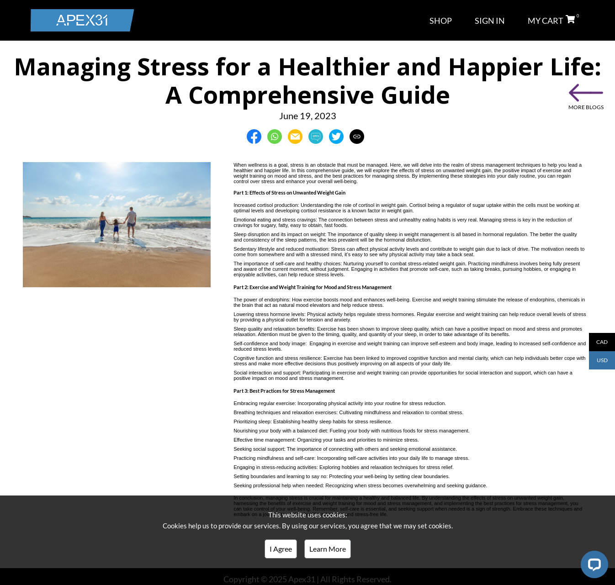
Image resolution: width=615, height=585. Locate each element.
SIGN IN (490, 21)
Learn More (327, 548)
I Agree (281, 548)
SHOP (440, 21)
